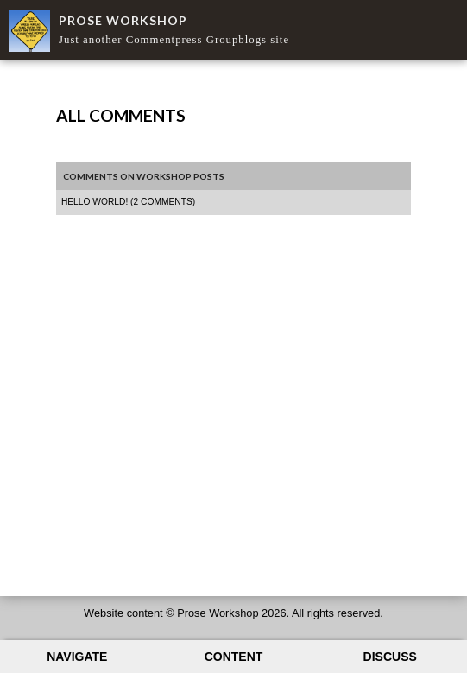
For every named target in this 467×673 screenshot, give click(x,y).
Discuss (390, 656)
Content (234, 656)
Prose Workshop (123, 20)
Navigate (77, 656)
